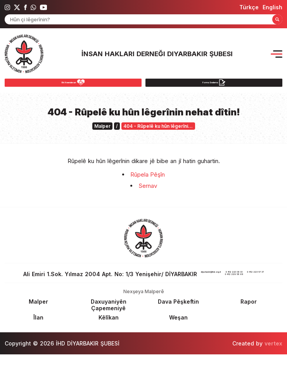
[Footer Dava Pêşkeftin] (179, 325)
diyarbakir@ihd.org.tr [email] (232, 278)
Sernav (147, 190)
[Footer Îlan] (38, 341)
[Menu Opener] (276, 54)
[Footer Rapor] (248, 325)
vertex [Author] (273, 367)
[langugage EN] (272, 7)
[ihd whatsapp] (33, 7)
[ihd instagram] (7, 7)
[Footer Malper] (38, 325)
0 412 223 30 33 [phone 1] (119, 291)
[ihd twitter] (17, 7)
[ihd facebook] (25, 7)
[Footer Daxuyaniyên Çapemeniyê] (108, 328)
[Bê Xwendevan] (73, 85)
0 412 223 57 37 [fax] (169, 291)
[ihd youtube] (43, 7)
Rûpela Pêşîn (147, 179)
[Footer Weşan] (179, 341)
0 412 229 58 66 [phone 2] (118, 297)
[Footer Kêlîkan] (108, 341)
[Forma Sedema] (213, 85)
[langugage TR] (249, 7)
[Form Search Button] (277, 19)
